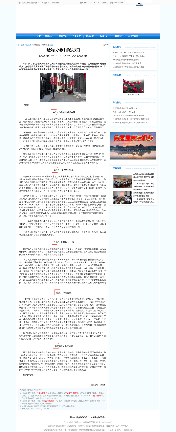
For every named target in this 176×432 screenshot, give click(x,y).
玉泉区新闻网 (44, 56)
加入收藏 (55, 3)
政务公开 (77, 36)
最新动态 (45, 45)
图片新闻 (117, 75)
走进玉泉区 (133, 36)
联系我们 (102, 417)
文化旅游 (37, 45)
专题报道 (117, 168)
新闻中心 (49, 36)
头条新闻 (117, 47)
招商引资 (118, 36)
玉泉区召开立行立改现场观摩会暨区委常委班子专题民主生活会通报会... (143, 186)
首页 (39, 36)
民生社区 (90, 36)
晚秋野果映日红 (134, 95)
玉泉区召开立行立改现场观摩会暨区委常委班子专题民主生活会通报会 (143, 177)
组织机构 (83, 417)
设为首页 (45, 3)
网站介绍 (74, 417)
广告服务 (93, 417)
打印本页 (67, 56)
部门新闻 (117, 102)
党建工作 (63, 36)
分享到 (106, 45)
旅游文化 (104, 36)
